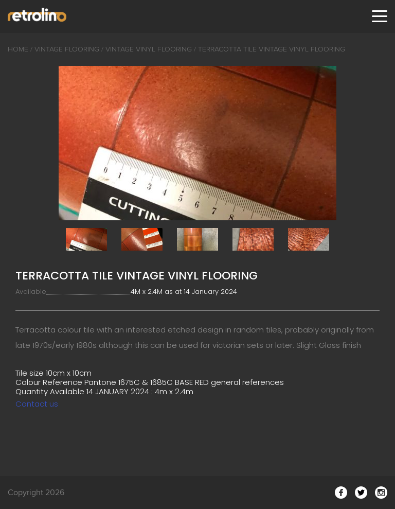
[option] (197, 143)
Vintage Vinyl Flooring (148, 49)
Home (18, 49)
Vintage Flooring (66, 49)
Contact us (36, 403)
